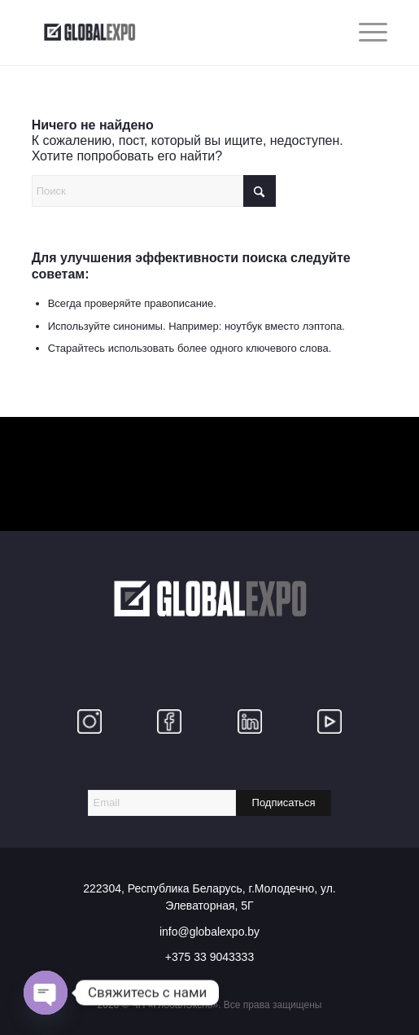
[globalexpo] (174, 32)
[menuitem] (365, 32)
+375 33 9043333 (209, 956)
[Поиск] (154, 191)
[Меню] (365, 32)
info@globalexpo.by (209, 931)
